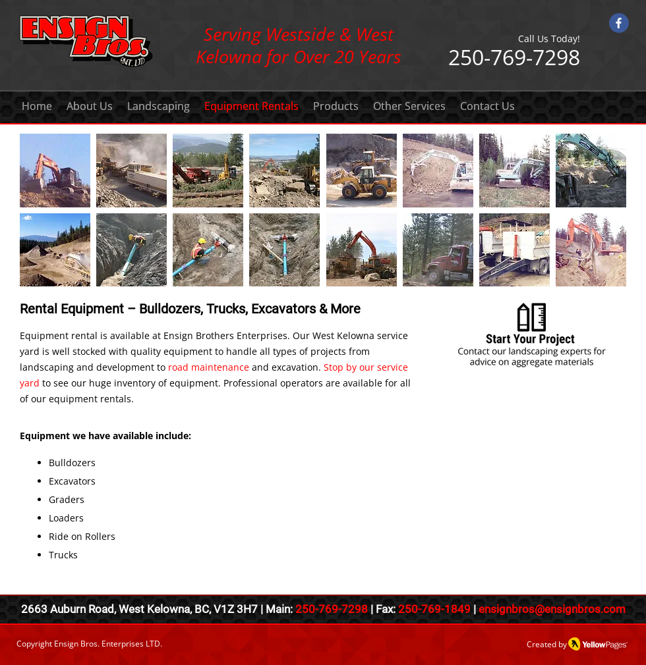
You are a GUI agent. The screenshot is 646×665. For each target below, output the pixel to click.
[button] (55, 170)
